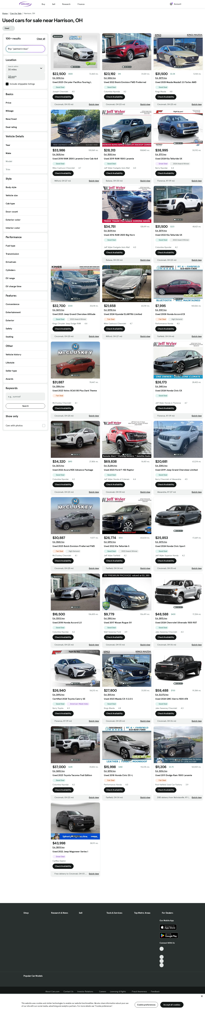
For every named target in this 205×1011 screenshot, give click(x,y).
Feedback (155, 991)
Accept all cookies (171, 1004)
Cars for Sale (15, 13)
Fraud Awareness (139, 991)
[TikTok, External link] (162, 949)
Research (66, 4)
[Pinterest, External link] (162, 965)
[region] (102, 1002)
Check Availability (63, 97)
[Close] (202, 996)
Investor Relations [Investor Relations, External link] (86, 991)
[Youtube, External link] (162, 957)
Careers (102, 991)
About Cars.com (52, 991)
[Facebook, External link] (162, 953)
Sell (53, 4)
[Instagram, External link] (162, 961)
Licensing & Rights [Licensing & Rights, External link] (119, 991)
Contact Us (68, 991)
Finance (81, 4)
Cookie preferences (146, 1004)
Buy (43, 4)
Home (5, 13)
